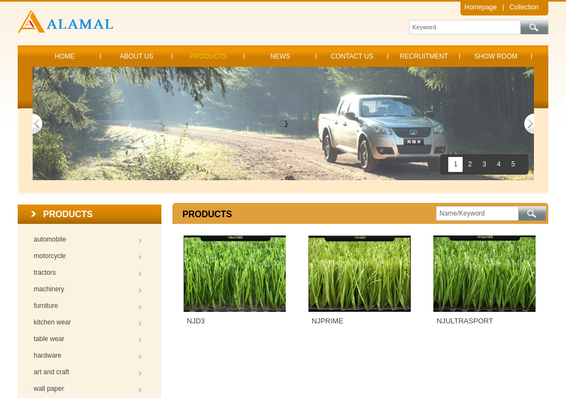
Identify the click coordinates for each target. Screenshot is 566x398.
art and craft (51, 372)
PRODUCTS (208, 56)
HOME (65, 56)
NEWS (280, 56)
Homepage (480, 7)
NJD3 (196, 321)
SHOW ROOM (495, 56)
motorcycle (50, 256)
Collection (524, 7)
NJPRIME (327, 321)
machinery (49, 289)
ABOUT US (136, 56)
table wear (49, 339)
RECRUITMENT (424, 56)
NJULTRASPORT (465, 321)
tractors (45, 272)
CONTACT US (352, 56)
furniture (46, 306)
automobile (50, 239)
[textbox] (465, 27)
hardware (47, 355)
